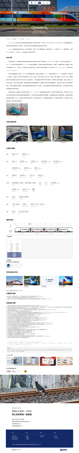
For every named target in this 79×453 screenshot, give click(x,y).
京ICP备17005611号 (37, 444)
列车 (13, 432)
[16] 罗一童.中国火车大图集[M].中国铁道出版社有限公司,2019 (18, 325)
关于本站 (22, 351)
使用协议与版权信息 (19, 444)
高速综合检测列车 (15, 439)
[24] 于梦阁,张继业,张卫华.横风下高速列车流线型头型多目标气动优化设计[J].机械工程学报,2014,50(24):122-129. (28, 336)
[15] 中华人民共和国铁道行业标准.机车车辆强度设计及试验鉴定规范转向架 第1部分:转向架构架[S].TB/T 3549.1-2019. (29, 324)
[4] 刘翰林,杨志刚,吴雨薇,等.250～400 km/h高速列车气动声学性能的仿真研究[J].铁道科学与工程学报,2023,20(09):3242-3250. (31, 309)
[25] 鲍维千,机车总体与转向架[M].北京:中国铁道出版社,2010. (18, 337)
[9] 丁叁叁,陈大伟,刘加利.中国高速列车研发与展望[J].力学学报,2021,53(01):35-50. (22, 316)
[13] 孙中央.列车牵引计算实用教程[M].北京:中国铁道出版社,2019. (19, 321)
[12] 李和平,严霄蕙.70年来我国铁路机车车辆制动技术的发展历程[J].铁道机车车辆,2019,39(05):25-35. (26, 320)
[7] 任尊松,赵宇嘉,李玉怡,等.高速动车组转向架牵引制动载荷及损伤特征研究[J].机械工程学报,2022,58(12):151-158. (28, 313)
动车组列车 (13, 39)
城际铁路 (27, 438)
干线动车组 (14, 435)
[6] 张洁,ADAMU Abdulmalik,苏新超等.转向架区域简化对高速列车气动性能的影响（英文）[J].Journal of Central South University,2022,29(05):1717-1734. (36, 312)
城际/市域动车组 (15, 436)
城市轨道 (27, 439)
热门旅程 (41, 436)
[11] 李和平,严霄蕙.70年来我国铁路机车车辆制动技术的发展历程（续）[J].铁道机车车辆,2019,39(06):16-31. (27, 318)
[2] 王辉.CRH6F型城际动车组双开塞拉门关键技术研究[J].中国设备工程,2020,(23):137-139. (24, 297)
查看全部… (21, 290)
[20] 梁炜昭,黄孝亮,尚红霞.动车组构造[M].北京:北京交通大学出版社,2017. (20, 330)
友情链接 (31, 444)
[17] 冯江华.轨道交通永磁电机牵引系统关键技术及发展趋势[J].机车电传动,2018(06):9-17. (23, 326)
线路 (35, 3)
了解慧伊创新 (56, 438)
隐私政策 (24, 444)
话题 (47, 3)
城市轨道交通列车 (15, 438)
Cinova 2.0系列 (20, 39)
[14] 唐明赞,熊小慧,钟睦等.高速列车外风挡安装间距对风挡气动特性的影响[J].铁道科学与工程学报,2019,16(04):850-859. (29, 322)
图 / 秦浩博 (76, 35)
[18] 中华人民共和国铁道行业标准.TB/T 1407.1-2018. (16, 328)
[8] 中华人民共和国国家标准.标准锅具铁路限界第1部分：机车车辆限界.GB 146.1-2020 (23, 315)
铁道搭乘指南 (42, 435)
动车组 (31, 3)
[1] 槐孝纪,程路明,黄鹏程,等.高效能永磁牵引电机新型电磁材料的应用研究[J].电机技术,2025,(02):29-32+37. (27, 305)
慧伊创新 (13, 449)
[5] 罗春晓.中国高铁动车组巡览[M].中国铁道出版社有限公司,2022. (19, 311)
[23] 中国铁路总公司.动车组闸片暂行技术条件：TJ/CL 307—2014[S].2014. (20, 334)
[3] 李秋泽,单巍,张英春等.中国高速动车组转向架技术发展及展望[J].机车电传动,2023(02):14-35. (24, 308)
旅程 (44, 3)
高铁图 (27, 435)
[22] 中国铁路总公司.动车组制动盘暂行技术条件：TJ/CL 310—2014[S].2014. (21, 333)
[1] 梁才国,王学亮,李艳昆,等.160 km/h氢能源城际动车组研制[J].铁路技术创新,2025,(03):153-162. (25, 296)
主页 (8, 39)
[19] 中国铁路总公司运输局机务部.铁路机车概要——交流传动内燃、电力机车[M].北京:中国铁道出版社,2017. (27, 329)
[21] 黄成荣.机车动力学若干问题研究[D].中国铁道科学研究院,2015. (19, 332)
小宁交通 (55, 436)
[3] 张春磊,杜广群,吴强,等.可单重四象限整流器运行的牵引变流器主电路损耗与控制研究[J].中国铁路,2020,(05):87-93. (29, 298)
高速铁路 (27, 436)
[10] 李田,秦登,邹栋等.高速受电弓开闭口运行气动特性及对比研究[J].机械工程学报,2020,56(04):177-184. (26, 317)
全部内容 (55, 435)
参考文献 (28, 444)
